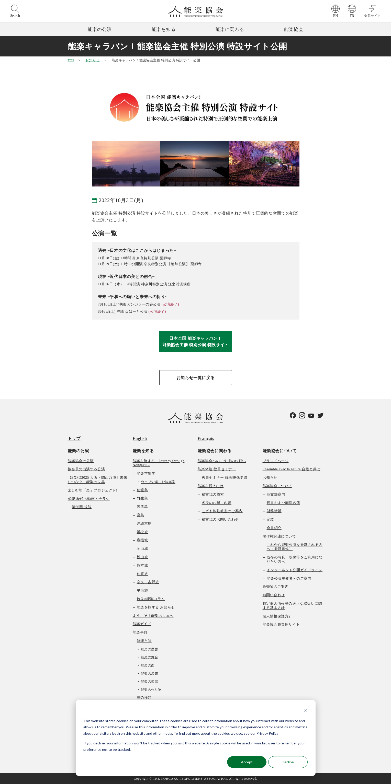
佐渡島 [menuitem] (142, 490)
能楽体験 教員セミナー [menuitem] (217, 469)
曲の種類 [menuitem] (144, 697)
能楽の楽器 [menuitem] (149, 681)
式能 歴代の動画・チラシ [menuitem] (89, 499)
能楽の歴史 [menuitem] (149, 649)
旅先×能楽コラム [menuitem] (151, 599)
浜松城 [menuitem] (142, 532)
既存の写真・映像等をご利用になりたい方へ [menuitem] (294, 559)
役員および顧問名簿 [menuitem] (283, 503)
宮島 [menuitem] (140, 515)
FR (352, 16)
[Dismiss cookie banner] (306, 711)
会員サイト (372, 16)
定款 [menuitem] (270, 519)
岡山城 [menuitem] (142, 549)
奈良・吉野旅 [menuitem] (148, 582)
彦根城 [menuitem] (142, 540)
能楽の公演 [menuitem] (78, 451)
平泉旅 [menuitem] (142, 590)
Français (206, 438)
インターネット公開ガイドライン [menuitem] (294, 570)
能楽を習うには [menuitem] (211, 486)
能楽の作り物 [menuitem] (151, 690)
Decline (288, 762)
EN (335, 16)
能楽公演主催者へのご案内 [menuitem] (289, 578)
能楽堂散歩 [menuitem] (146, 473)
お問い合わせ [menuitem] (274, 595)
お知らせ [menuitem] (270, 477)
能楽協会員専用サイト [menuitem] (281, 624)
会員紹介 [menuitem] (274, 528)
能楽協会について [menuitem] (280, 451)
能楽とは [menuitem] (144, 641)
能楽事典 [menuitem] (140, 632)
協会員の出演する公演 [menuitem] (86, 469)
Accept (247, 762)
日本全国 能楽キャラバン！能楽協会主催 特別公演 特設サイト (195, 341)
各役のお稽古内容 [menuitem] (216, 503)
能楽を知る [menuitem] (143, 451)
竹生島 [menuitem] (142, 498)
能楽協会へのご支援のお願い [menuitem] (222, 461)
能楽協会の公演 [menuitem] (81, 461)
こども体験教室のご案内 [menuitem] (222, 511)
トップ (74, 438)
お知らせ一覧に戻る (195, 378)
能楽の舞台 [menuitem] (149, 657)
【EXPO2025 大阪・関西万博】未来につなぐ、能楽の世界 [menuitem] (97, 480)
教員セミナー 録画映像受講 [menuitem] (225, 477)
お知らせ (92, 60)
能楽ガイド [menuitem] (142, 624)
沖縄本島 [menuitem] (144, 523)
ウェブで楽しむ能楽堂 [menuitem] (158, 482)
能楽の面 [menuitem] (148, 665)
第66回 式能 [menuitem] (82, 507)
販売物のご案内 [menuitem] (276, 587)
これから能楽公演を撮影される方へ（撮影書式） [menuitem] (294, 547)
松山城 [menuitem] (142, 557)
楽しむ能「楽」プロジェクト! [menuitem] (93, 490)
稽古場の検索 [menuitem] (213, 494)
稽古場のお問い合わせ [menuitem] (220, 519)
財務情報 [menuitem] (274, 511)
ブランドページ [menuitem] (276, 461)
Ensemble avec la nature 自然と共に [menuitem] (291, 469)
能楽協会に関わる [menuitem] (215, 451)
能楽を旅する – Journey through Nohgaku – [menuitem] (159, 463)
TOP (71, 60)
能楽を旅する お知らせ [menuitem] (156, 607)
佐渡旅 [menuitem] (142, 574)
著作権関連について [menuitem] (279, 536)
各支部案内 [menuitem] (276, 494)
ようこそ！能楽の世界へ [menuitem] (153, 616)
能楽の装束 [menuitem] (149, 673)
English (140, 438)
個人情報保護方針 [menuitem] (277, 616)
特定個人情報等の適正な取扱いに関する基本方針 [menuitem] (292, 606)
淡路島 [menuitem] (142, 507)
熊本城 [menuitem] (142, 565)
